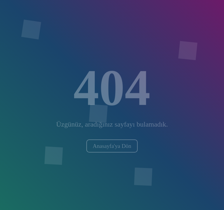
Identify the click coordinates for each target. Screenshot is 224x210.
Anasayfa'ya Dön (112, 146)
